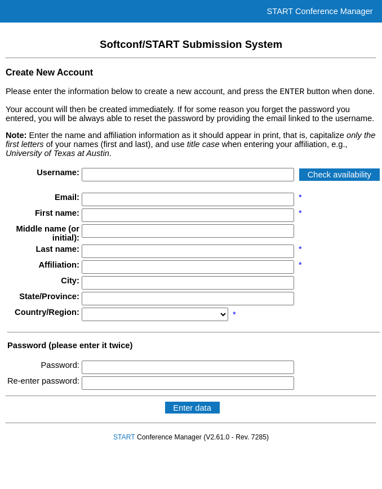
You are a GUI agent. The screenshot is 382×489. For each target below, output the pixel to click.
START (124, 439)
